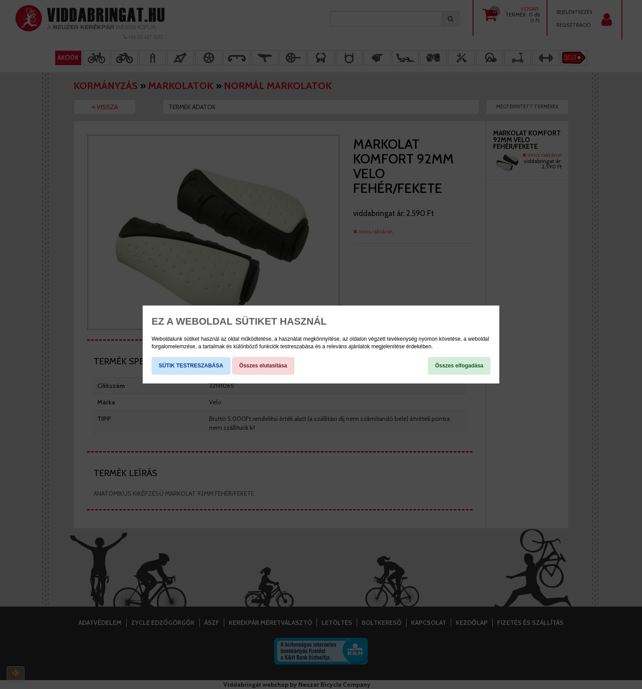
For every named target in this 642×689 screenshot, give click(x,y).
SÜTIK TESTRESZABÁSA (191, 366)
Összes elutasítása (263, 366)
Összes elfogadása (459, 366)
